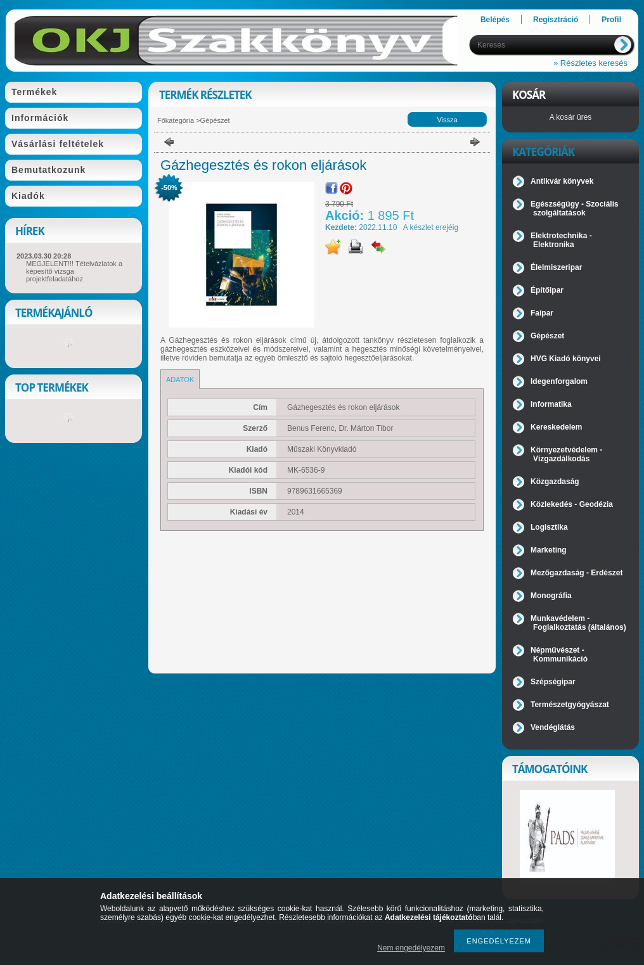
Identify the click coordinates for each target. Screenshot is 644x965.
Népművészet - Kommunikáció (559, 654)
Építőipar (547, 290)
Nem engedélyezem (411, 947)
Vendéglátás (553, 727)
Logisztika (549, 527)
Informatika (551, 404)
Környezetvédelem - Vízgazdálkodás (566, 454)
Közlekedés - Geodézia (572, 504)
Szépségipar (553, 681)
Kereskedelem (556, 427)
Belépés (495, 19)
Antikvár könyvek (562, 181)
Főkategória (175, 120)
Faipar (542, 313)
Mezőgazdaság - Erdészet (576, 572)
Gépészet (215, 120)
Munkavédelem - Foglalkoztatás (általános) (578, 623)
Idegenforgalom (559, 381)
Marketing (549, 550)
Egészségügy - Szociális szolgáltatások (575, 208)
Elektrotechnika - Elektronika (561, 240)
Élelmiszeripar (556, 267)
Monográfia (551, 595)
